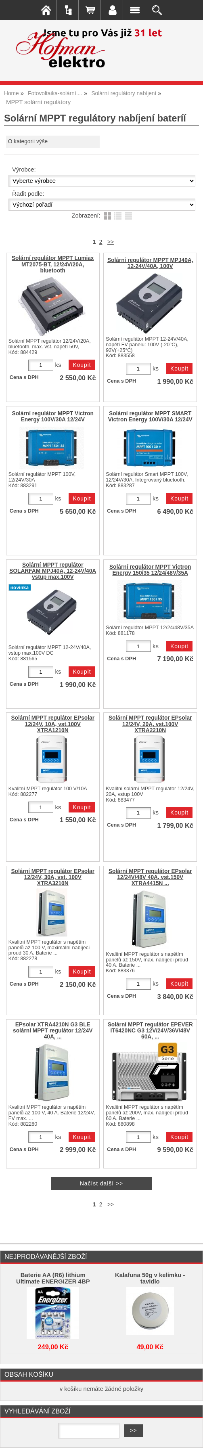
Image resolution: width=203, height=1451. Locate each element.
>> (110, 242)
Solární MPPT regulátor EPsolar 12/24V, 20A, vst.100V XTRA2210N (150, 724)
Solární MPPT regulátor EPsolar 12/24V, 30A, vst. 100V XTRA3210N (52, 877)
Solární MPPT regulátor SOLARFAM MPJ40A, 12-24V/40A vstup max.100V (52, 571)
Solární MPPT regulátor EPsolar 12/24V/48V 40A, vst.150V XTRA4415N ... (150, 877)
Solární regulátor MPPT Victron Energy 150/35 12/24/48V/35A (150, 570)
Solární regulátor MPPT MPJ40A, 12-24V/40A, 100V (150, 263)
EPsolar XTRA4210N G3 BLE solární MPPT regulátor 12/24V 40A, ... (52, 1031)
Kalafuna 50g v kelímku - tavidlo (150, 1278)
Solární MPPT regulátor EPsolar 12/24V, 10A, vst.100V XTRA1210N (52, 724)
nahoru (191, 1439)
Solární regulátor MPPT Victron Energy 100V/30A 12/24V (53, 416)
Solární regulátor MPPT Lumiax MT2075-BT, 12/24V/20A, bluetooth (53, 264)
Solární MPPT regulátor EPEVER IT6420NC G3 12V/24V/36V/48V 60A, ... (150, 1031)
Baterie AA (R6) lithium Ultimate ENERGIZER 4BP (53, 1278)
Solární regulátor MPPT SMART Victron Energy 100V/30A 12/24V (150, 416)
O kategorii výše (28, 141)
